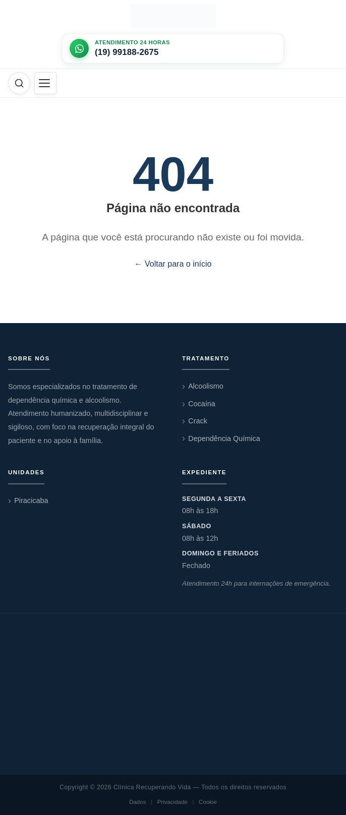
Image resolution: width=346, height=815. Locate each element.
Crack (197, 421)
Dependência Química (224, 438)
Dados (137, 802)
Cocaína (201, 404)
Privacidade (172, 802)
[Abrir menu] (45, 83)
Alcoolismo (205, 386)
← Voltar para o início (173, 264)
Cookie (208, 802)
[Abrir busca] (19, 83)
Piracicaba (31, 500)
